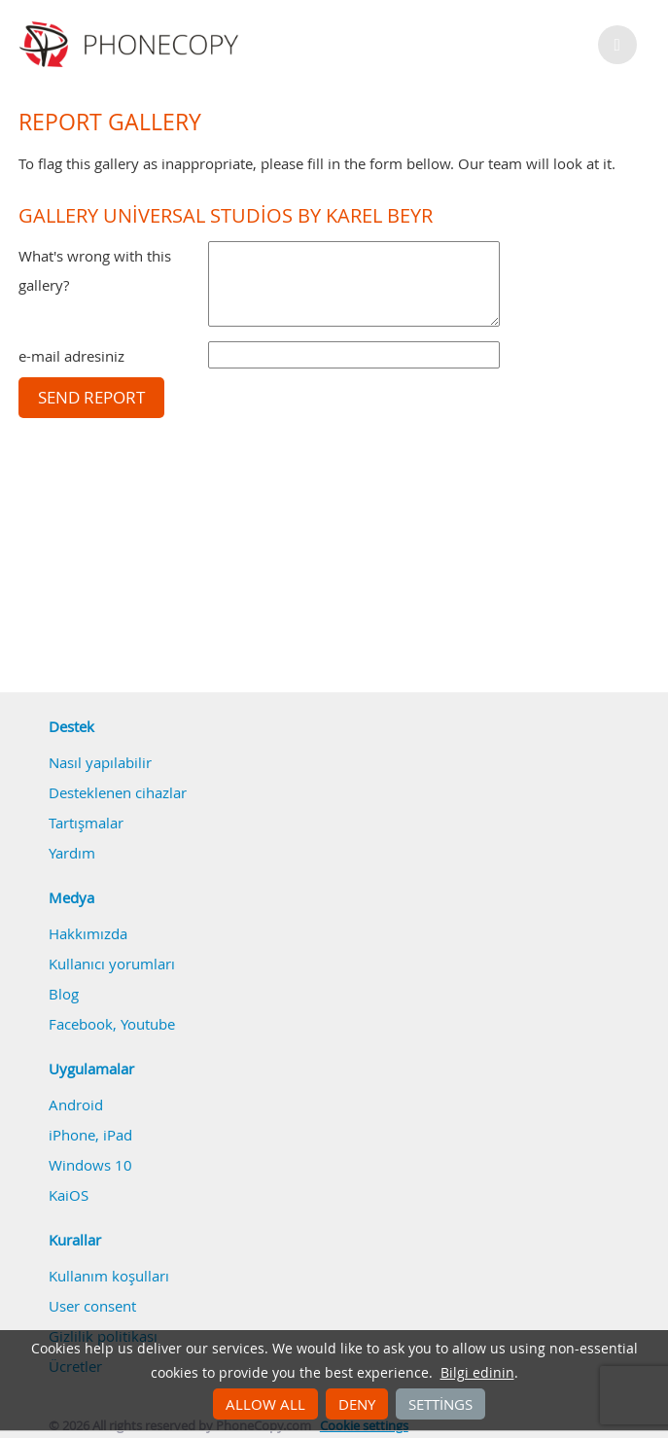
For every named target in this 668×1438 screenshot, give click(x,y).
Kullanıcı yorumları (112, 963)
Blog (64, 993)
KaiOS (68, 1195)
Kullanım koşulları (109, 1275)
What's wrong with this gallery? (94, 270)
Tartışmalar (86, 822)
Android (76, 1104)
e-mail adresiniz (71, 356)
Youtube (148, 1024)
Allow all (265, 1404)
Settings (440, 1404)
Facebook (81, 1024)
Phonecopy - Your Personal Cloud (132, 45)
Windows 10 (90, 1165)
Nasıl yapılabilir (100, 762)
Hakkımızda (88, 933)
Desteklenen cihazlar (118, 792)
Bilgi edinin (477, 1373)
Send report (91, 397)
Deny (356, 1404)
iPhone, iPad (90, 1134)
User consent (92, 1305)
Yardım (72, 852)
